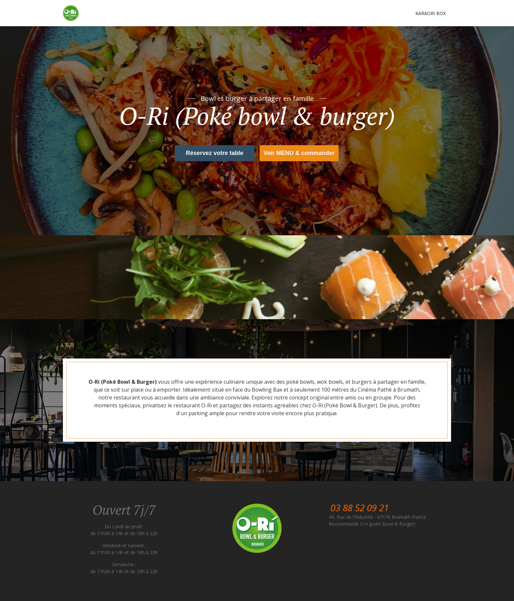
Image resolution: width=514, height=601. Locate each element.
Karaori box (430, 13)
